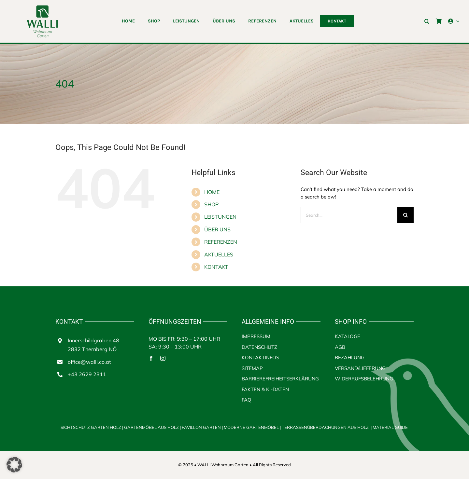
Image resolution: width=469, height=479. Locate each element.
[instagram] (162, 358)
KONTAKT (216, 267)
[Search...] (349, 215)
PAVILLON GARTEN (201, 427)
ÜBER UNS (217, 229)
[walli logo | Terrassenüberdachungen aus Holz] (42, 7)
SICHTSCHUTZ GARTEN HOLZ (92, 427)
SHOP (211, 204)
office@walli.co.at (89, 362)
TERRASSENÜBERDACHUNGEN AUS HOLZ (325, 427)
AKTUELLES (218, 254)
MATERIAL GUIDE (390, 427)
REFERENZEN (220, 242)
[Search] (405, 215)
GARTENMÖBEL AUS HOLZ (152, 427)
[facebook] (151, 358)
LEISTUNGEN (220, 216)
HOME (212, 192)
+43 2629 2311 (87, 374)
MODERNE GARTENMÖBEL (252, 427)
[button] (426, 21)
